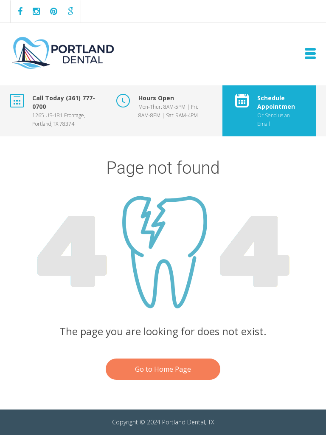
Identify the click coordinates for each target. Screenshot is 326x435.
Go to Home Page (163, 369)
